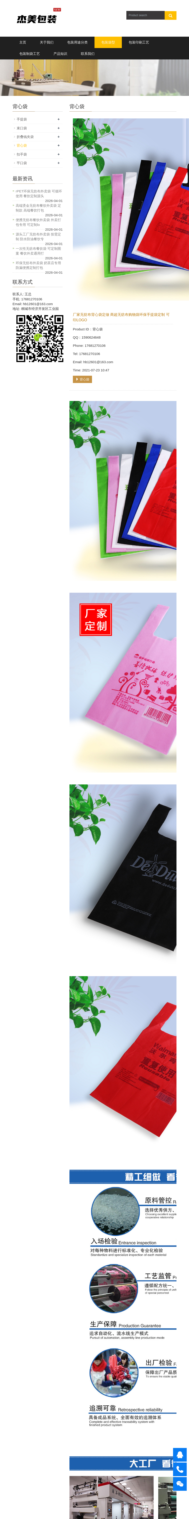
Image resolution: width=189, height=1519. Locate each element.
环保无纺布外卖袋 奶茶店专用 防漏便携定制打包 (38, 265)
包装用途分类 (77, 42)
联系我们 (87, 54)
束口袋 (22, 128)
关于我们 (47, 42)
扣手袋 (22, 154)
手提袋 (22, 119)
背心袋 (82, 379)
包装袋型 (108, 42)
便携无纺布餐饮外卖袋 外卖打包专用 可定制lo (38, 222)
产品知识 (60, 54)
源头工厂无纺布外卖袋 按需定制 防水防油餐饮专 (38, 236)
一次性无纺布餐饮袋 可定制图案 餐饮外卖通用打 (38, 251)
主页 (22, 42)
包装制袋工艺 (29, 54)
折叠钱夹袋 (25, 137)
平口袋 (22, 163)
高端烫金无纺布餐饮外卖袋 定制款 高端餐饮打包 (38, 208)
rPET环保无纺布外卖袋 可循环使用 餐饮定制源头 (39, 193)
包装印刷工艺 (139, 42)
